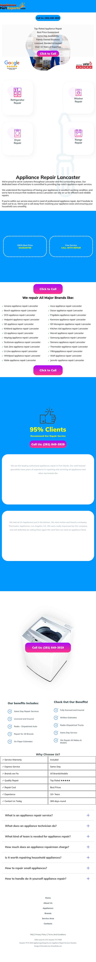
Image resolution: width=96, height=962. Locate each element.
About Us (48, 903)
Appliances (48, 908)
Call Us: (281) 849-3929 (48, 18)
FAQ (32, 934)
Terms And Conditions (57, 934)
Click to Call (48, 53)
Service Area (48, 918)
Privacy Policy (40, 934)
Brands (48, 913)
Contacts (48, 923)
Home (48, 898)
